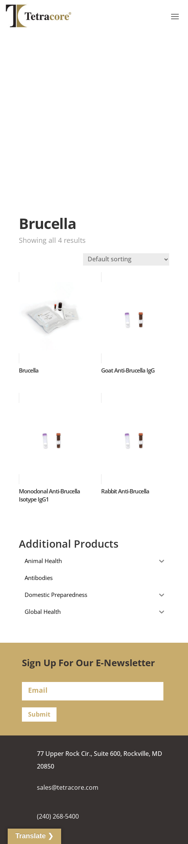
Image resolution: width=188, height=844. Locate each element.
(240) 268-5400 (58, 816)
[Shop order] (126, 259)
